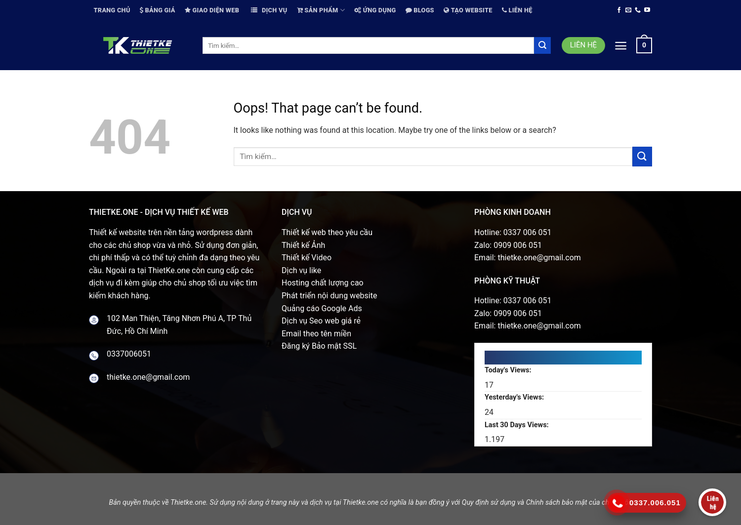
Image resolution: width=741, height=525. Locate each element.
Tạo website (468, 10)
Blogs (420, 10)
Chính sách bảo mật (556, 502)
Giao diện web (212, 10)
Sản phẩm (321, 10)
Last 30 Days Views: (517, 425)
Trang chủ (112, 10)
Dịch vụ (269, 10)
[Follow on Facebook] (619, 10)
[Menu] (620, 46)
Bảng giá (157, 10)
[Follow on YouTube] (647, 10)
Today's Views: (509, 370)
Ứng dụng (375, 10)
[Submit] (542, 45)
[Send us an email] (628, 10)
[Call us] (638, 10)
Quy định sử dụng (489, 502)
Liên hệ (517, 10)
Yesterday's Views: (515, 397)
